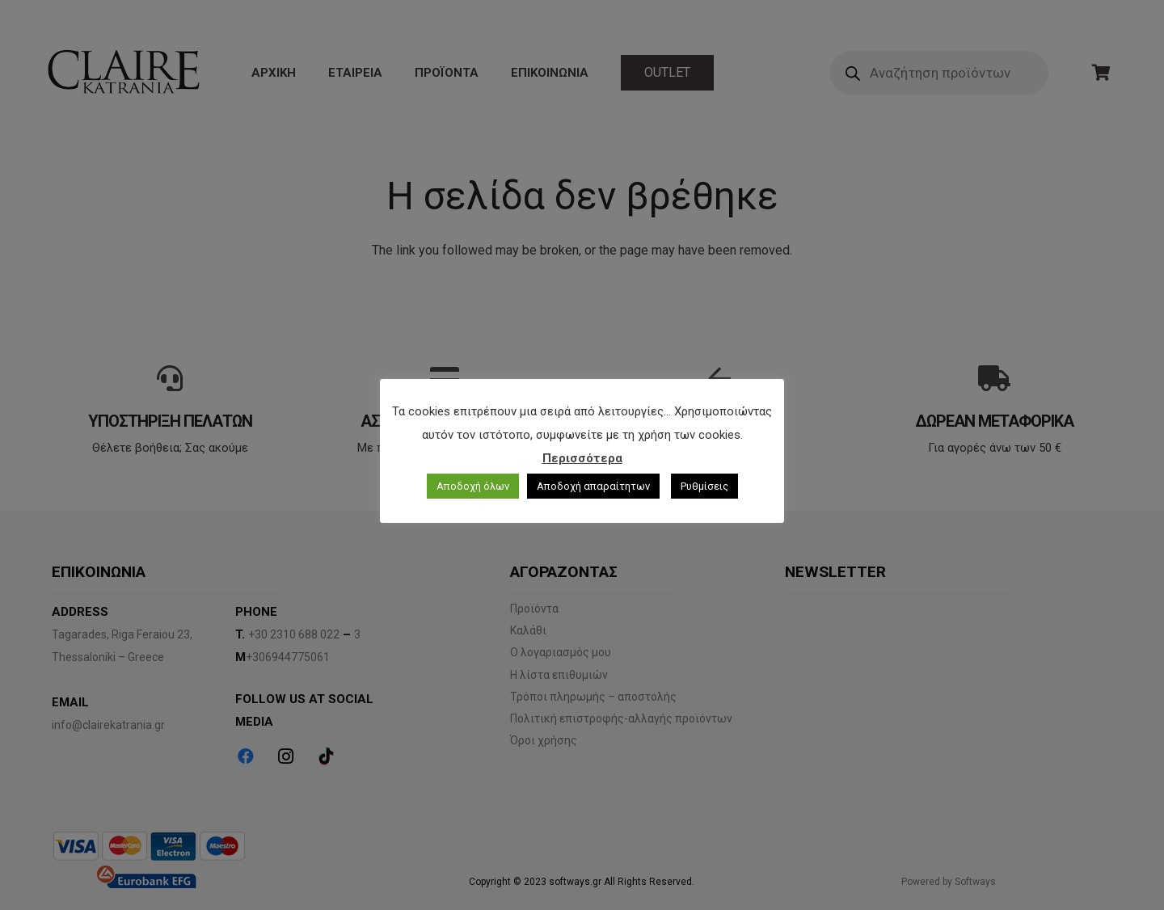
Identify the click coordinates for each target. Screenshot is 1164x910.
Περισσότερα (582, 458)
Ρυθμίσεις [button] (704, 486)
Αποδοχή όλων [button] (472, 486)
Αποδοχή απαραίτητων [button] (593, 486)
